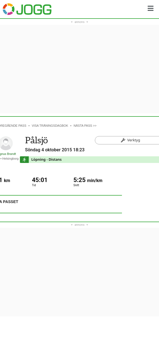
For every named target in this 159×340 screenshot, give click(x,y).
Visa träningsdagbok (50, 125)
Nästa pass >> (85, 125)
